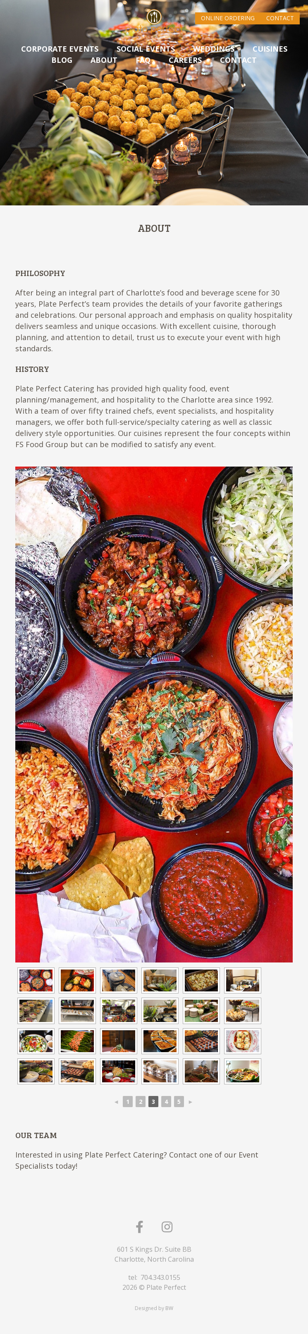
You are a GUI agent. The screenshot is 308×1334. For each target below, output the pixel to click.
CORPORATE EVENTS (59, 49)
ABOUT (104, 60)
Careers (185, 60)
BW (169, 1308)
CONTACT (238, 60)
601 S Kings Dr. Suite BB (154, 1249)
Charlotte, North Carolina (154, 1259)
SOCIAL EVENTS (146, 49)
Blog (61, 60)
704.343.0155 (160, 1277)
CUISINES (270, 49)
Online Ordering (228, 18)
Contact (280, 18)
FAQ (143, 60)
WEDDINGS (213, 49)
